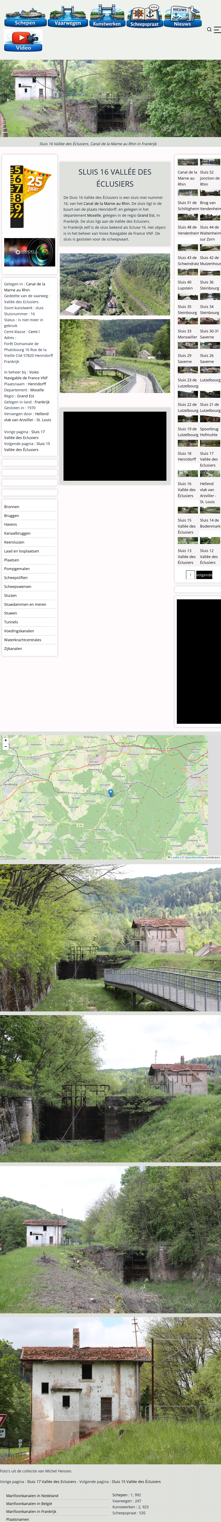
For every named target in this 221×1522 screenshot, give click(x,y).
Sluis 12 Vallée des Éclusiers (209, 556)
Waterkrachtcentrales (22, 639)
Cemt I (34, 331)
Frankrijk (42, 401)
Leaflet (174, 857)
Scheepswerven (17, 586)
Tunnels (11, 621)
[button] (110, 793)
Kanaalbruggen (17, 533)
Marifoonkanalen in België (29, 1503)
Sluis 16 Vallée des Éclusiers (187, 489)
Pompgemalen (17, 568)
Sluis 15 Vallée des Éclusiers (187, 526)
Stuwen (10, 613)
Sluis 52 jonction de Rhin (210, 178)
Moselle (94, 215)
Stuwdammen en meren (25, 604)
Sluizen (10, 595)
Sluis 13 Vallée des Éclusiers (187, 556)
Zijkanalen (13, 648)
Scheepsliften (16, 577)
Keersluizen (14, 542)
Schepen (119, 1494)
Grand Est (145, 215)
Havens (10, 524)
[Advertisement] (114, 446)
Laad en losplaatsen (21, 551)
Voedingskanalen (19, 630)
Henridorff (37, 383)
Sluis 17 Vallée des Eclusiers (209, 459)
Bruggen (11, 515)
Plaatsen (11, 559)
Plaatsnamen (17, 1519)
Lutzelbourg (210, 379)
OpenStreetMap (194, 857)
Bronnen (11, 506)
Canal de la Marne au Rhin (106, 203)
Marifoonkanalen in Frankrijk (31, 1511)
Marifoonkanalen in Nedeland (32, 1495)
